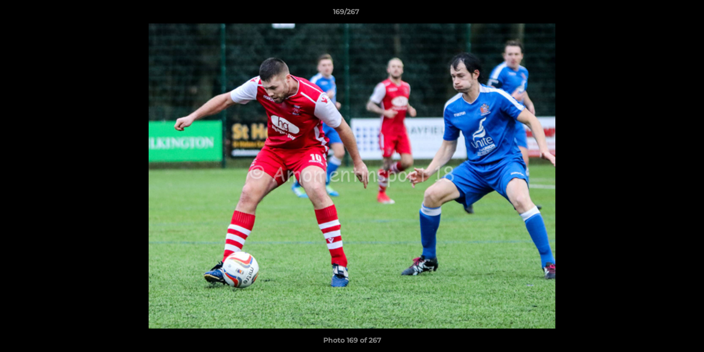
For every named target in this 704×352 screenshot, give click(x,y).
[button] (663, 14)
